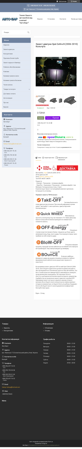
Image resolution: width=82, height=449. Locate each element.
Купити (40, 118)
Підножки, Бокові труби (11, 58)
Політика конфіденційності (51, 445)
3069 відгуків (62, 1)
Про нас (6, 102)
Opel (45, 173)
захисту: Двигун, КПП (46, 176)
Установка (51, 19)
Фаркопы (7, 328)
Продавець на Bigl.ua (41, 443)
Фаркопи (6, 45)
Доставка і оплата (9, 94)
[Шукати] (28, 32)
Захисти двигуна (8, 49)
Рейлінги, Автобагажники (11, 67)
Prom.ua (50, 441)
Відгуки (40, 19)
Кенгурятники (8, 54)
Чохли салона (7, 85)
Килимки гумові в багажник (12, 80)
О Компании (49, 328)
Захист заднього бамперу (11, 62)
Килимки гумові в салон (11, 76)
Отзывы (47, 330)
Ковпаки (6, 71)
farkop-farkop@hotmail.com (12, 144)
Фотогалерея (7, 98)
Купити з (52, 118)
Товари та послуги (9, 89)
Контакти (63, 19)
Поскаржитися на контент (36, 445)
